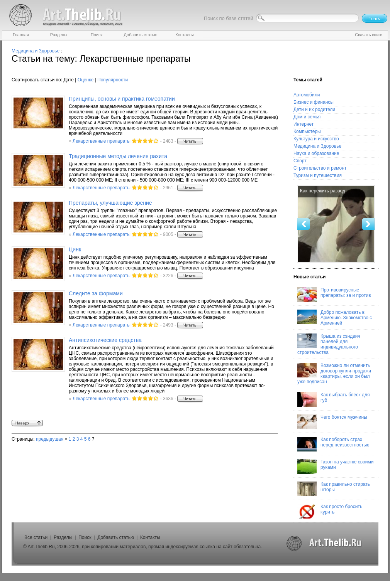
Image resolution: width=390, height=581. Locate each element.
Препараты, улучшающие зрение (110, 203)
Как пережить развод (322, 191)
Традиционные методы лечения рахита (118, 156)
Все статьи (35, 537)
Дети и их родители (314, 109)
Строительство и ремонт (319, 168)
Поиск (84, 537)
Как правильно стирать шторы (333, 489)
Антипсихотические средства (105, 340)
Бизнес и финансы (313, 102)
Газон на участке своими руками (335, 466)
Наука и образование (316, 153)
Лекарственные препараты (102, 141)
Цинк (75, 249)
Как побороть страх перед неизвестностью (333, 444)
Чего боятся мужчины (332, 421)
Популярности (112, 80)
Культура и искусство (316, 138)
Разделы (63, 537)
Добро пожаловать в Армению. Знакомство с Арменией (334, 318)
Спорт (300, 160)
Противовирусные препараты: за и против (334, 294)
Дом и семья (306, 117)
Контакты (150, 537)
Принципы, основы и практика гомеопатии (122, 99)
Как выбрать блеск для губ (333, 399)
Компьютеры (307, 131)
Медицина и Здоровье (35, 51)
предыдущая (49, 439)
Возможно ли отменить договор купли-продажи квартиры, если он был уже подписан (334, 373)
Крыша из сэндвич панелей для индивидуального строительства (328, 344)
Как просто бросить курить (329, 511)
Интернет (303, 124)
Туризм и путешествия (317, 175)
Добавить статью (115, 537)
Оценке (85, 80)
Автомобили (306, 95)
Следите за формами (96, 293)
